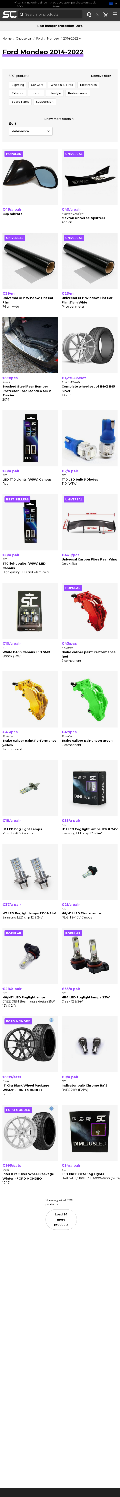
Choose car (24, 38)
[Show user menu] (97, 14)
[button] (113, 3)
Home (7, 38)
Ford (39, 38)
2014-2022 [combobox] (70, 38)
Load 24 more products (61, 1219)
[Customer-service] (89, 14)
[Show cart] (106, 14)
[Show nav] (114, 14)
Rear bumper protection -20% (60, 26)
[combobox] (50, 14)
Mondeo (53, 38)
